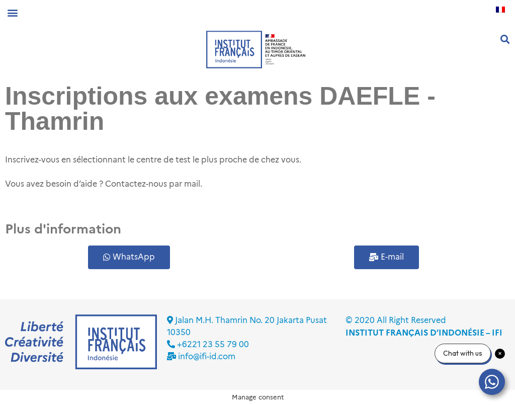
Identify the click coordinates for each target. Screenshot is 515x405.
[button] (12, 12)
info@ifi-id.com (206, 356)
